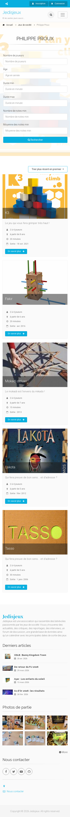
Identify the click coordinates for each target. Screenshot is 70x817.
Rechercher (35, 139)
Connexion (58, 3)
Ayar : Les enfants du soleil (29, 679)
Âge (5, 69)
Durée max (9, 97)
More (62, 752)
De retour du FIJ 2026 (26, 667)
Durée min (8, 83)
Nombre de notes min (14, 110)
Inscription (38, 3)
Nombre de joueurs (13, 55)
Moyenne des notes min (16, 124)
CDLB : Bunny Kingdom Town (30, 655)
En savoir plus (16, 251)
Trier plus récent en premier (47, 169)
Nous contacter (13, 791)
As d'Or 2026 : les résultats (29, 691)
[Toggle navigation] (62, 14)
